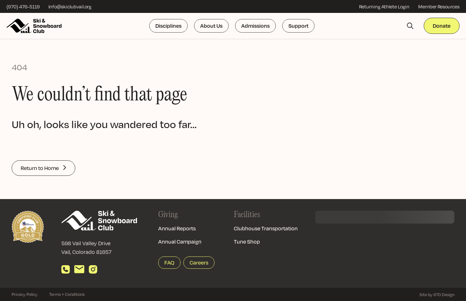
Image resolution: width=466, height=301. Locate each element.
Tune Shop (247, 241)
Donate (441, 25)
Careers (199, 262)
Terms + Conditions (67, 294)
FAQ (169, 262)
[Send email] (79, 269)
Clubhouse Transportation (266, 228)
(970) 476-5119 (23, 6)
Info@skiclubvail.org (69, 6)
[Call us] (65, 269)
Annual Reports (177, 228)
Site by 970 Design (436, 294)
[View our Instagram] (93, 269)
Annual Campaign (180, 241)
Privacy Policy (24, 294)
